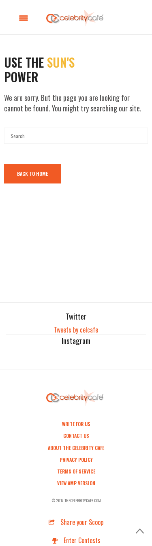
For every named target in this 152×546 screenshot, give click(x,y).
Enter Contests (76, 540)
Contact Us (76, 435)
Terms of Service (76, 471)
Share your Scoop (76, 522)
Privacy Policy (76, 459)
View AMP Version (76, 483)
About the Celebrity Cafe (76, 447)
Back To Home (32, 173)
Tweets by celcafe (76, 330)
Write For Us (76, 423)
